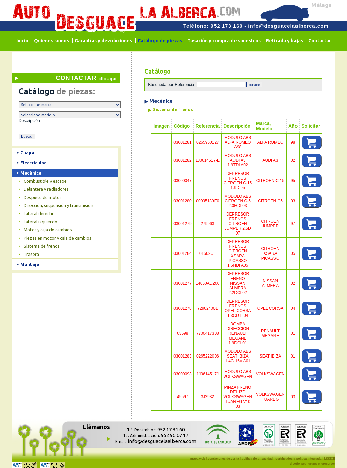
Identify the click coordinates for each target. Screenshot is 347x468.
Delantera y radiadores (46, 189)
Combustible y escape (45, 181)
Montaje (29, 264)
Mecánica (30, 172)
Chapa (27, 152)
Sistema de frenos (42, 246)
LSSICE (329, 458)
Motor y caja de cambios (48, 229)
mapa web (197, 458)
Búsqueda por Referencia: (172, 84)
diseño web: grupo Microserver (312, 463)
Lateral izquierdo (40, 221)
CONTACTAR (86, 78)
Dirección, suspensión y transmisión (58, 205)
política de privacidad (257, 458)
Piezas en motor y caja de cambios (57, 238)
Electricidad (33, 162)
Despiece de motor (42, 197)
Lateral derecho (39, 213)
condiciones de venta (223, 458)
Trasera (31, 254)
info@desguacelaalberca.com (288, 26)
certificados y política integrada (298, 458)
